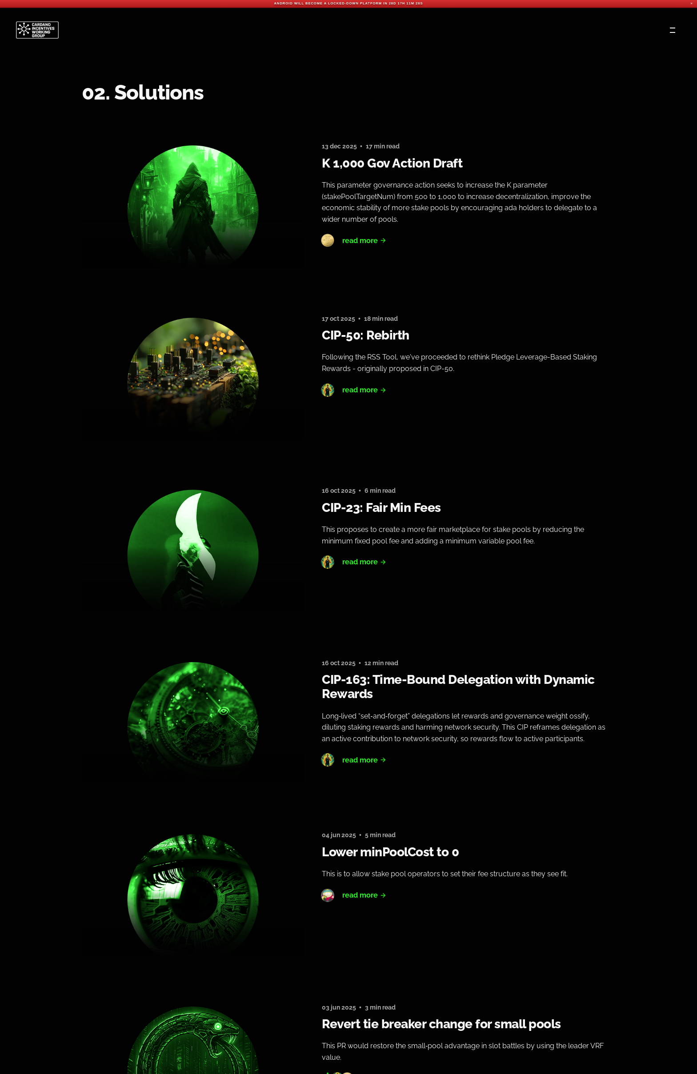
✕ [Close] (691, 3)
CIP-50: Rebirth (365, 335)
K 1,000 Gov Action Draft (392, 163)
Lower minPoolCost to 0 (390, 852)
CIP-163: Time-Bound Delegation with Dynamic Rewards (458, 686)
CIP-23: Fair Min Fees (381, 507)
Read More (364, 240)
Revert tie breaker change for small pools (441, 1024)
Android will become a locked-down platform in (331, 3)
